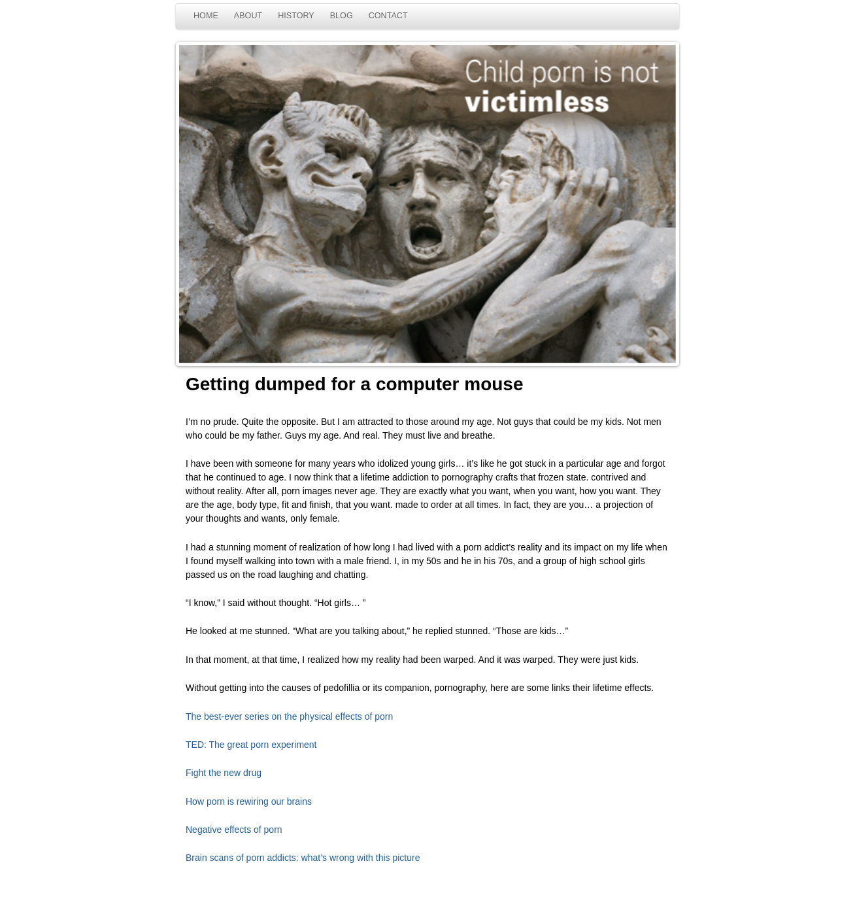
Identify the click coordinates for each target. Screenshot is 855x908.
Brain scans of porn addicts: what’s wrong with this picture (303, 857)
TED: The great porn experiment (251, 744)
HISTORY (296, 15)
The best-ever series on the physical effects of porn (289, 716)
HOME (205, 15)
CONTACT (388, 15)
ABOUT (248, 15)
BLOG (341, 15)
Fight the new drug (223, 772)
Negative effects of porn (234, 829)
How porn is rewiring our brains (249, 801)
